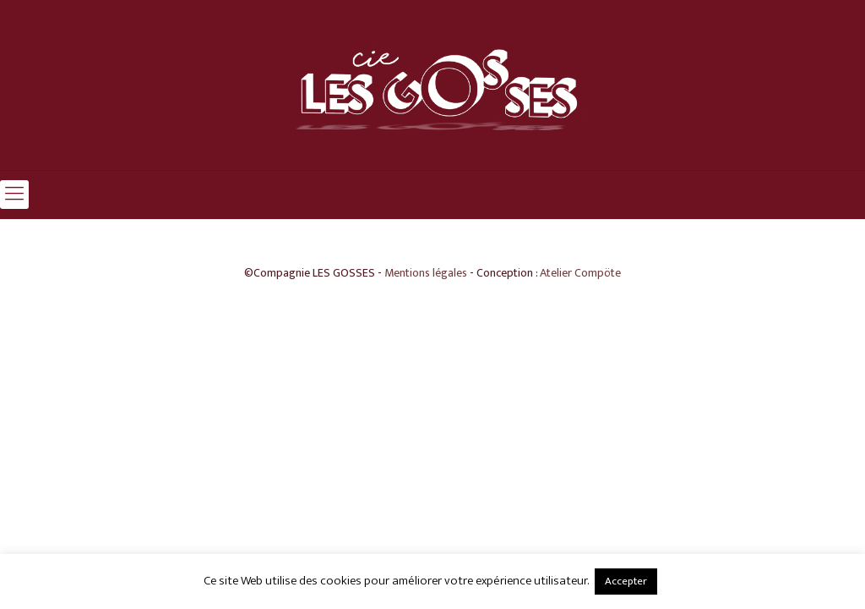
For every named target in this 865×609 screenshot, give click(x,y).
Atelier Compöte (580, 273)
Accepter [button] (626, 581)
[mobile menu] (14, 194)
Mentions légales (425, 273)
